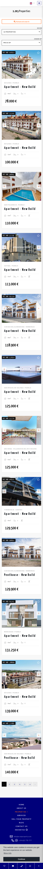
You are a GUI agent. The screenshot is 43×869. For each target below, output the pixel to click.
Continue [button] (21, 859)
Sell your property (21, 819)
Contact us (22, 826)
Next (38, 64)
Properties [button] (21, 812)
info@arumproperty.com (20, 836)
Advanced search (21, 21)
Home (21, 805)
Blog (21, 823)
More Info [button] (7, 853)
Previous (4, 64)
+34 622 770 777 (23, 840)
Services (21, 815)
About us (21, 808)
